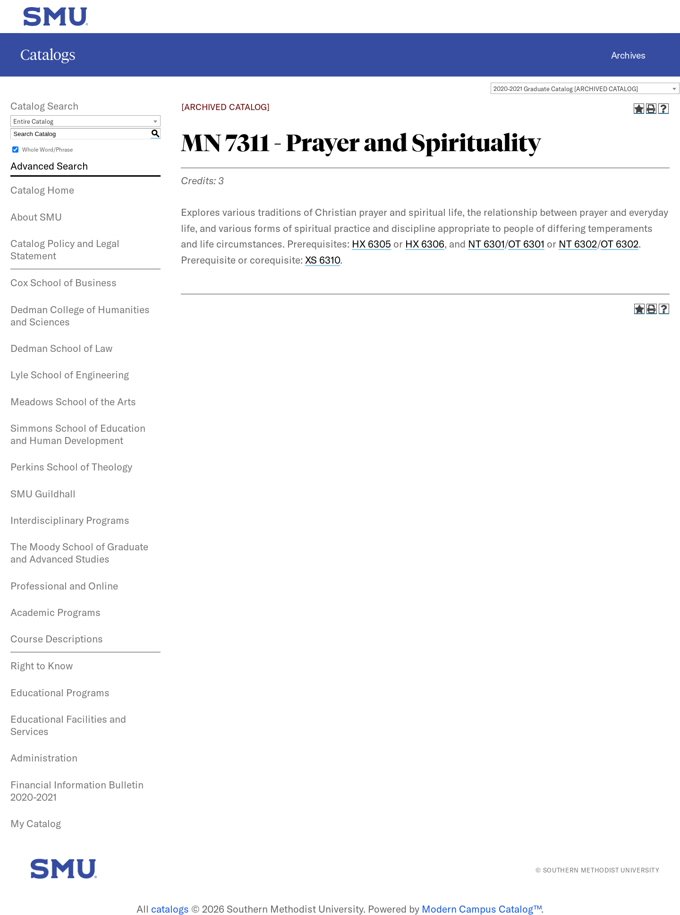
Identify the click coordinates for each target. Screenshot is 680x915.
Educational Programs (60, 692)
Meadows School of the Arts (73, 401)
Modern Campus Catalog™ (481, 909)
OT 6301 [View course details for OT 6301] (526, 244)
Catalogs (48, 54)
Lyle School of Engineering (69, 374)
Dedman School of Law (61, 348)
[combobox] (585, 88)
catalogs (170, 909)
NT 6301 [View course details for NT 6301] (486, 244)
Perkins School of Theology (71, 467)
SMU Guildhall (43, 493)
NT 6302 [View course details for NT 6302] (578, 244)
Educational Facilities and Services (68, 725)
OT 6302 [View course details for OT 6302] (619, 244)
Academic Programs (55, 612)
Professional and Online (64, 586)
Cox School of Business (63, 282)
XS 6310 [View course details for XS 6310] (322, 260)
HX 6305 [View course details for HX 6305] (371, 244)
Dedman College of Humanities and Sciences (80, 315)
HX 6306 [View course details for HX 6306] (424, 244)
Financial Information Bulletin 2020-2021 (77, 790)
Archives (628, 55)
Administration (43, 758)
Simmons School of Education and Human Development (77, 434)
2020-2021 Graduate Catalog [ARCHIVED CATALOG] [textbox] (565, 89)
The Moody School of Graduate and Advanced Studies (79, 552)
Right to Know (41, 665)
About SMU (36, 217)
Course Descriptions (56, 639)
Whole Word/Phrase (47, 149)
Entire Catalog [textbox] (33, 121)
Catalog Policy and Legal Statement (64, 249)
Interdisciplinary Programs (69, 520)
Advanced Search (49, 166)
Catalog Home (42, 190)
